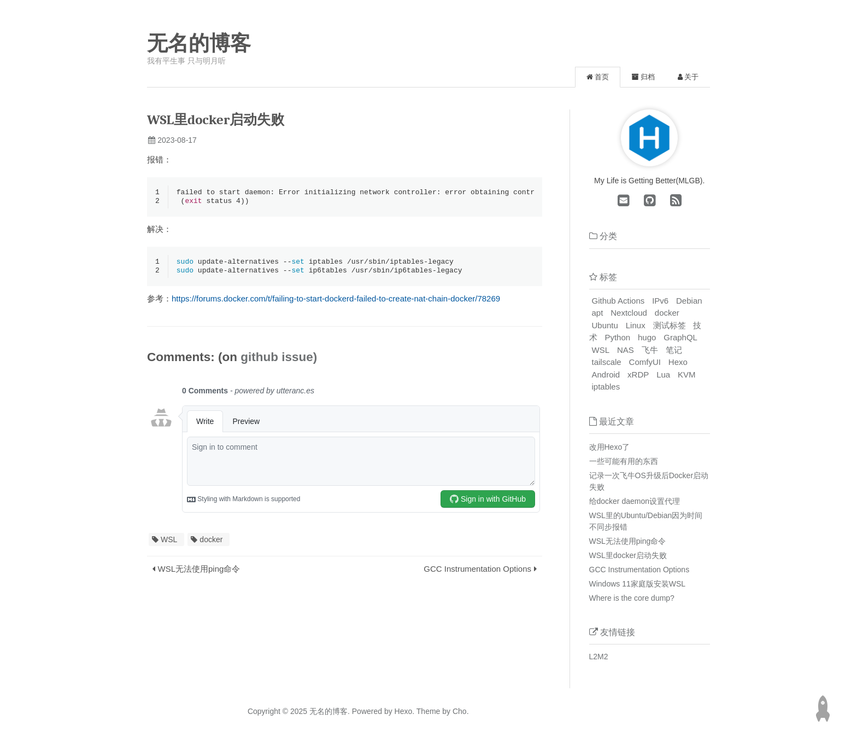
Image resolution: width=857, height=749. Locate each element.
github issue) (278, 359)
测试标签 (669, 325)
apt (597, 312)
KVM (687, 374)
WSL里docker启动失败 (628, 555)
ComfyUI (645, 362)
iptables (606, 386)
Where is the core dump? (631, 598)
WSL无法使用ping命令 (199, 571)
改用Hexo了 (609, 447)
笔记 (674, 350)
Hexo (678, 362)
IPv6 (660, 300)
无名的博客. (329, 711)
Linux (635, 325)
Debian (689, 300)
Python (617, 337)
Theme (427, 711)
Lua (663, 374)
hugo (647, 337)
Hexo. (403, 711)
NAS (625, 350)
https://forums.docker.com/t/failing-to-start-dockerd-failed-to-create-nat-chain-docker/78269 (336, 300)
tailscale (606, 362)
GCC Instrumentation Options (477, 571)
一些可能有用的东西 (623, 461)
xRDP (638, 374)
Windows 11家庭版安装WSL (637, 583)
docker (210, 541)
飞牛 (650, 350)
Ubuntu (605, 325)
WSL (169, 541)
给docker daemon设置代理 (634, 501)
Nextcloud (629, 312)
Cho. (459, 711)
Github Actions (618, 300)
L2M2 (598, 656)
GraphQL (680, 337)
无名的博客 (199, 43)
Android (606, 374)
